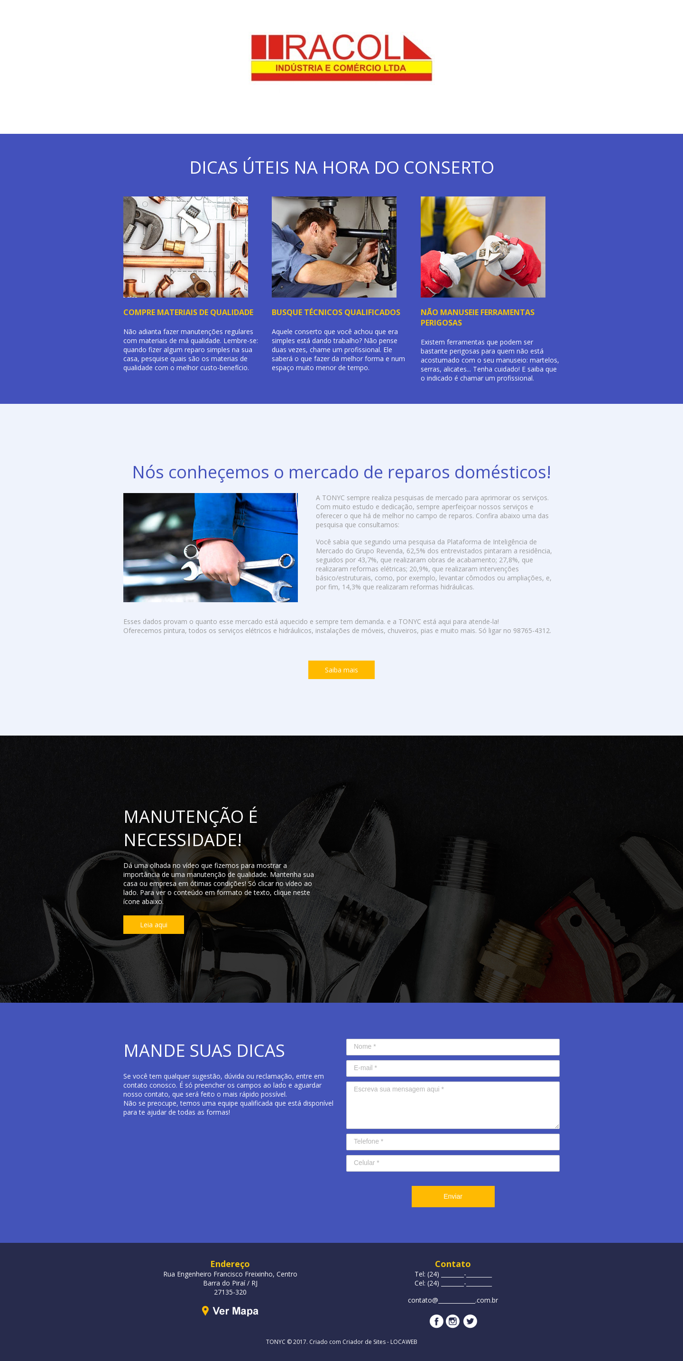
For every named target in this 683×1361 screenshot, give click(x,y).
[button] (341, 670)
